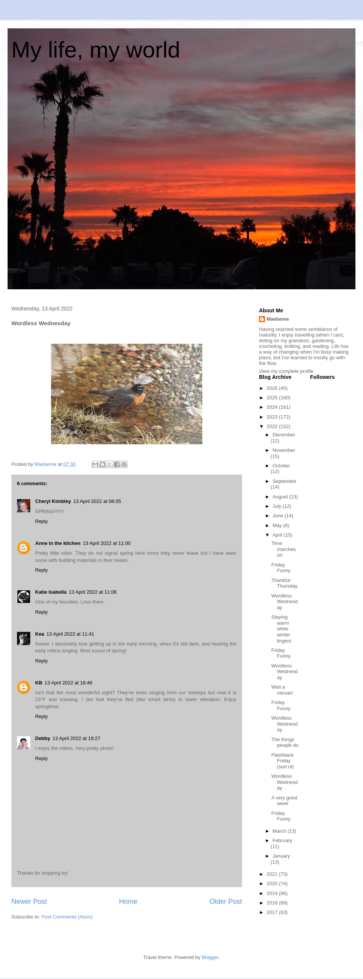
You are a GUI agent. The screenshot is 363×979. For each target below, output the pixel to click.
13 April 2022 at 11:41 (71, 634)
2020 (273, 883)
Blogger (210, 957)
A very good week (284, 801)
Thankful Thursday (284, 583)
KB (38, 683)
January (281, 856)
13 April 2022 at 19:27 (77, 738)
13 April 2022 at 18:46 (69, 683)
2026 (273, 388)
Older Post (225, 901)
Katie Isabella (51, 592)
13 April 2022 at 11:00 (107, 543)
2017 (273, 912)
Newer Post (29, 901)
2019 (273, 893)
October (281, 466)
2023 (273, 417)
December (284, 435)
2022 (273, 426)
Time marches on (283, 549)
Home (128, 901)
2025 (273, 397)
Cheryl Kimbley (53, 501)
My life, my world (95, 49)
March (280, 831)
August (281, 497)
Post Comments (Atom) (67, 917)
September (285, 481)
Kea (39, 634)
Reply (41, 521)
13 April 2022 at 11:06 (93, 592)
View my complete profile (286, 371)
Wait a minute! (282, 690)
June (279, 515)
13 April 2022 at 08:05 (97, 501)
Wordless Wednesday (284, 601)
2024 (273, 407)
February (282, 840)
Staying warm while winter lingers (281, 628)
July (278, 506)
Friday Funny (280, 568)
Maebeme (278, 319)
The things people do (284, 742)
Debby (42, 738)
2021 (273, 874)
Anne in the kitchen (58, 543)
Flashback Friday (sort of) (282, 761)
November (284, 450)
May (278, 525)
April (278, 535)
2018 (273, 903)
